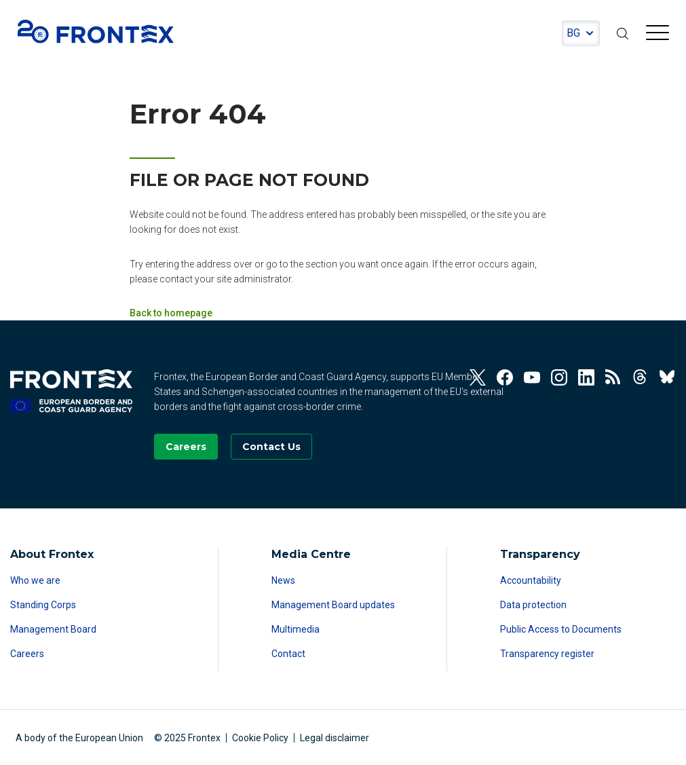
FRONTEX (96, 31)
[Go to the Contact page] (271, 447)
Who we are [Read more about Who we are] (35, 580)
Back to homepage (171, 312)
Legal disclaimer (334, 737)
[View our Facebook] (505, 377)
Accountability (530, 580)
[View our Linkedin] (586, 377)
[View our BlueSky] (668, 377)
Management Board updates (333, 604)
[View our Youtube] (532, 377)
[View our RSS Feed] (613, 377)
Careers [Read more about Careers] (27, 653)
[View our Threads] (640, 377)
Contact (288, 653)
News (283, 580)
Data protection (533, 604)
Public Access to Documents (561, 629)
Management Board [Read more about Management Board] (53, 629)
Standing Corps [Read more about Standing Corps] (43, 604)
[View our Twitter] (478, 377)
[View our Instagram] (559, 377)
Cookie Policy (260, 737)
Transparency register (547, 653)
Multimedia (295, 629)
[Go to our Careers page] (186, 447)
